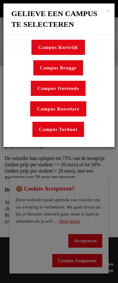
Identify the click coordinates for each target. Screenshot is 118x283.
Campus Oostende (58, 88)
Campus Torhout (58, 129)
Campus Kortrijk (58, 47)
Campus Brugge (58, 67)
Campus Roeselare (58, 108)
